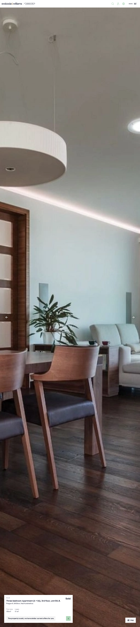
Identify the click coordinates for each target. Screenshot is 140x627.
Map (130, 620)
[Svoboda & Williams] (18, 4)
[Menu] (133, 4)
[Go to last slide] (6, 317)
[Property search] (112, 3)
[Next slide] (133, 317)
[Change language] (123, 3)
